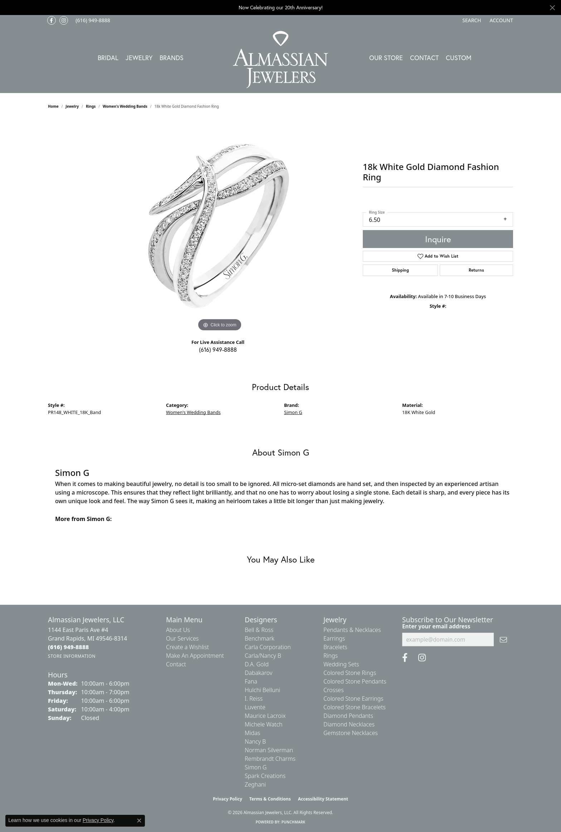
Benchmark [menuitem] (259, 638)
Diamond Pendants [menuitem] (348, 716)
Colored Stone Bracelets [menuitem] (354, 707)
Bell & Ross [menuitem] (259, 630)
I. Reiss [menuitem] (254, 698)
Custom (459, 57)
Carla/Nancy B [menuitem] (263, 656)
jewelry (72, 106)
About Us (178, 630)
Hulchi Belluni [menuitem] (262, 690)
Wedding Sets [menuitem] (341, 664)
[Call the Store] (68, 647)
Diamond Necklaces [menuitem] (349, 724)
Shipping (400, 270)
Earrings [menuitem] (334, 638)
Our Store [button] (386, 57)
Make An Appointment (195, 656)
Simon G (293, 412)
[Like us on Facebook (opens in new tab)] (51, 20)
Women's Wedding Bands (125, 106)
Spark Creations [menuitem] (265, 776)
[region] (219, 225)
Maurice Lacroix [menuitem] (265, 716)
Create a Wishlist (187, 647)
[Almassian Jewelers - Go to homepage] (280, 59)
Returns (476, 270)
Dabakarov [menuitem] (258, 673)
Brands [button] (172, 57)
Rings (91, 106)
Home (53, 106)
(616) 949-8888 (218, 349)
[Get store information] (72, 656)
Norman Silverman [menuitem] (269, 750)
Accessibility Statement (323, 799)
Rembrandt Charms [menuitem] (270, 759)
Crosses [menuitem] (333, 690)
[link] (92, 20)
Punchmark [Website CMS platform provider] (294, 821)
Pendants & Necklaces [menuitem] (352, 630)
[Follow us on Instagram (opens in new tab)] (63, 20)
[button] (471, 20)
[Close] (552, 7)
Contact (424, 57)
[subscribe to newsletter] (503, 639)
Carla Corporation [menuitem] (268, 647)
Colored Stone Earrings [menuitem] (353, 698)
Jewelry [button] (139, 57)
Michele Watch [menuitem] (264, 724)
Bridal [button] (108, 57)
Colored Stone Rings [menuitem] (349, 673)
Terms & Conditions (270, 799)
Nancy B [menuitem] (255, 741)
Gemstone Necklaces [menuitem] (350, 733)
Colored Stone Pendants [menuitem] (354, 681)
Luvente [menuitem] (255, 707)
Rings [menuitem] (330, 656)
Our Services (182, 638)
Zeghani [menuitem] (255, 784)
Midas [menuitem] (252, 733)
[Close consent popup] (139, 820)
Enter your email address (436, 626)
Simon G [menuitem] (256, 767)
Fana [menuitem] (251, 681)
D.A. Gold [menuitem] (257, 664)
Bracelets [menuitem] (335, 647)
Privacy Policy (227, 799)
